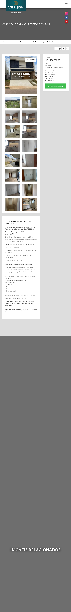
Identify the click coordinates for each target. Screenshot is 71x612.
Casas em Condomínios (21, 42)
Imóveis (5, 42)
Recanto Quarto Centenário (45, 42)
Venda (11, 42)
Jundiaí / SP (32, 42)
